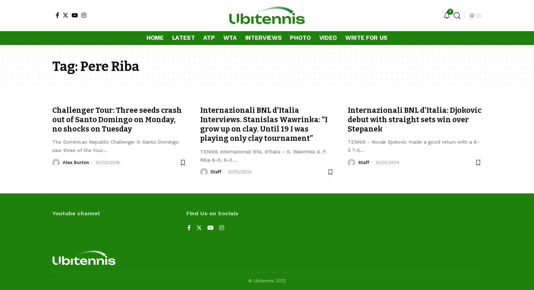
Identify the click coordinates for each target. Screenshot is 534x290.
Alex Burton (76, 162)
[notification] (446, 16)
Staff (215, 171)
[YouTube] (75, 15)
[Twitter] (65, 15)
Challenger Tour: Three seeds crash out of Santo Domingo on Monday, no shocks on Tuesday (117, 120)
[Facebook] (57, 15)
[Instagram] (84, 15)
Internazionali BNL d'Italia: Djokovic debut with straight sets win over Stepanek (414, 120)
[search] (457, 15)
